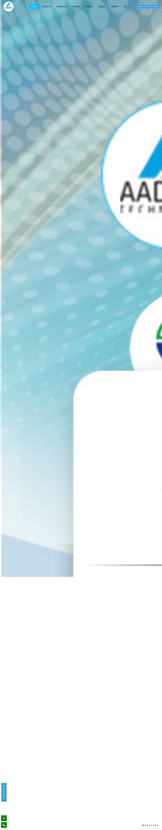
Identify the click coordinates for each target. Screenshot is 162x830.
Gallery (76, 6)
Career (101, 6)
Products (61, 6)
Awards (89, 6)
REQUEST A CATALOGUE (148, 6)
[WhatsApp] (4, 818)
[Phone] (4, 825)
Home (34, 6)
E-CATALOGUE (4, 792)
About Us (46, 6)
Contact (114, 6)
